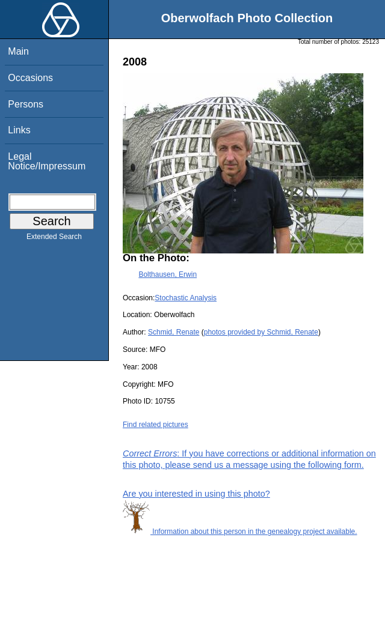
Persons (25, 104)
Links (19, 130)
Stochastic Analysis (186, 298)
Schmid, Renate (173, 332)
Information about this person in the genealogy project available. (240, 531)
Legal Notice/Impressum (46, 161)
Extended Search (54, 239)
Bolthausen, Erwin (167, 274)
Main (18, 51)
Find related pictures (155, 424)
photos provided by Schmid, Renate (261, 332)
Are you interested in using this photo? (196, 493)
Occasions (30, 78)
